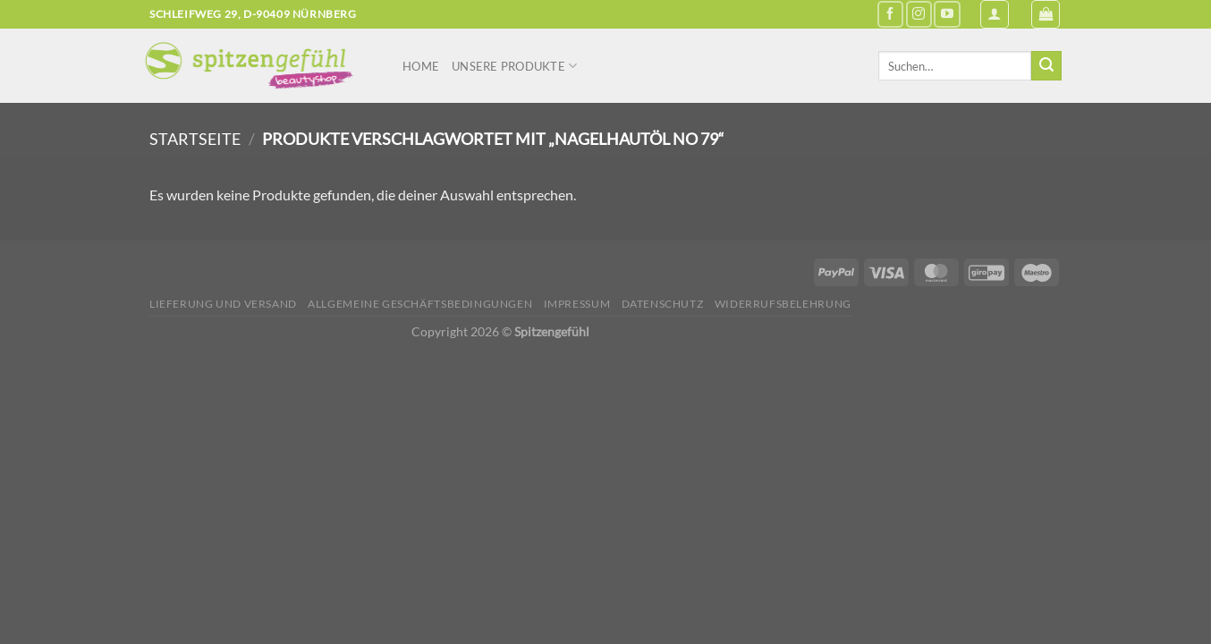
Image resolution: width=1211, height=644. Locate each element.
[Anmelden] (994, 14)
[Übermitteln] (1046, 66)
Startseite (195, 138)
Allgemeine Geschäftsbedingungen (420, 303)
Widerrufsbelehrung (783, 303)
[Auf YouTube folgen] (947, 14)
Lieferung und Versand (223, 303)
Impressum (577, 303)
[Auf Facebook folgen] (890, 14)
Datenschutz (663, 303)
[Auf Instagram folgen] (919, 14)
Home (420, 66)
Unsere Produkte (514, 65)
